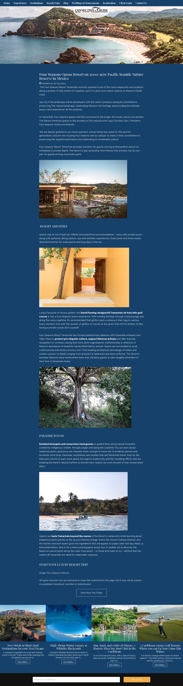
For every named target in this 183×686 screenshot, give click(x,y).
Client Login (125, 3)
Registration (109, 3)
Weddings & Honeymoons (85, 3)
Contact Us (141, 3)
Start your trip (137, 680)
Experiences (20, 3)
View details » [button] (22, 662)
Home (7, 3)
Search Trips (53, 3)
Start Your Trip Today (91, 592)
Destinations (36, 3)
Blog (65, 3)
